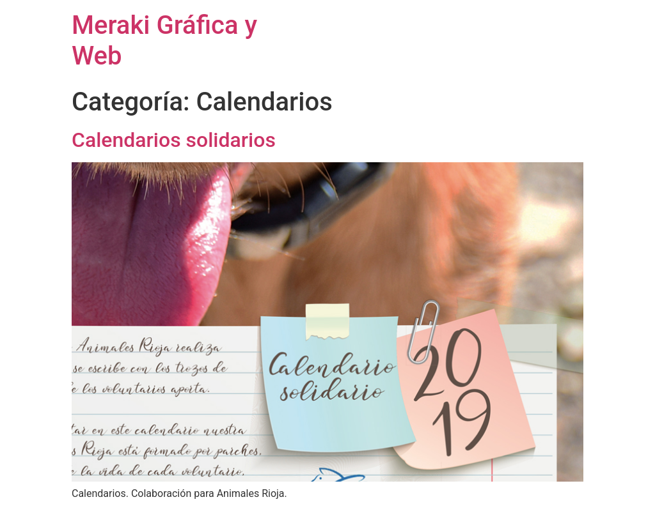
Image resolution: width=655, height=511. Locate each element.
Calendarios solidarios (174, 140)
